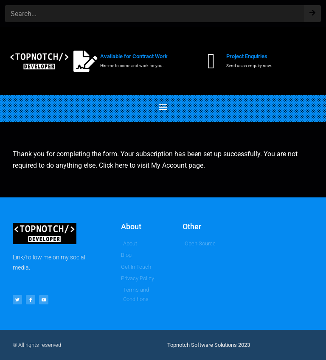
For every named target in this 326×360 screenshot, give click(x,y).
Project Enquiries (246, 56)
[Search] (312, 11)
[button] (163, 106)
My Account (169, 165)
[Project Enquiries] (211, 61)
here (121, 165)
